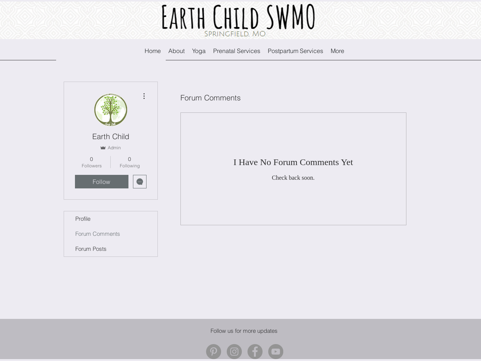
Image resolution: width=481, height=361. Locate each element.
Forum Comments (97, 233)
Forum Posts (91, 248)
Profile (82, 218)
